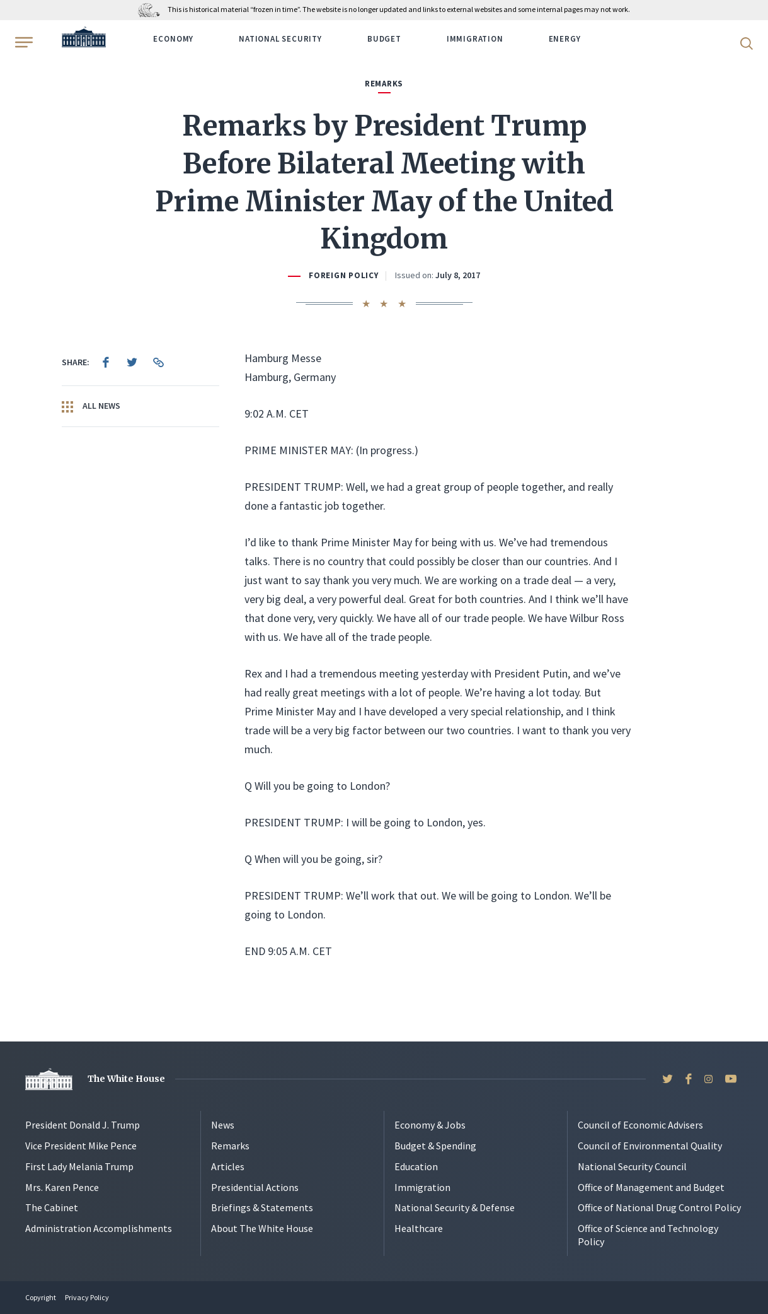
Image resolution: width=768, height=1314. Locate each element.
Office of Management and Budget (651, 1187)
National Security (280, 38)
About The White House (262, 1228)
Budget (384, 38)
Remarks (230, 1145)
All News (91, 406)
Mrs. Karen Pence (62, 1187)
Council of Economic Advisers (640, 1124)
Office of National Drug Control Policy (659, 1207)
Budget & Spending (435, 1145)
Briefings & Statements (262, 1207)
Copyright (40, 1297)
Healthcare (418, 1228)
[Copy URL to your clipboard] (159, 362)
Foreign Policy (343, 275)
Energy (565, 38)
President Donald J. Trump (82, 1124)
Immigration (475, 38)
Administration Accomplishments (98, 1228)
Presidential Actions (255, 1187)
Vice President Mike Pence (81, 1145)
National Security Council (632, 1166)
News (222, 1124)
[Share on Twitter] (132, 362)
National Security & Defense (454, 1207)
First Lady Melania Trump (79, 1166)
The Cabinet (51, 1207)
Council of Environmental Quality (650, 1145)
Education (416, 1166)
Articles (227, 1166)
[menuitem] (106, 362)
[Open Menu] (22, 42)
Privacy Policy (87, 1297)
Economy (173, 38)
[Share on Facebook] (106, 362)
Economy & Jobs (430, 1124)
